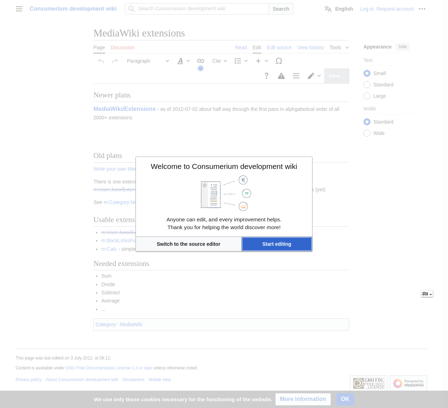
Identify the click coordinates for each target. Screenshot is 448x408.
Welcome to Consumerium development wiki (224, 166)
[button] (188, 244)
